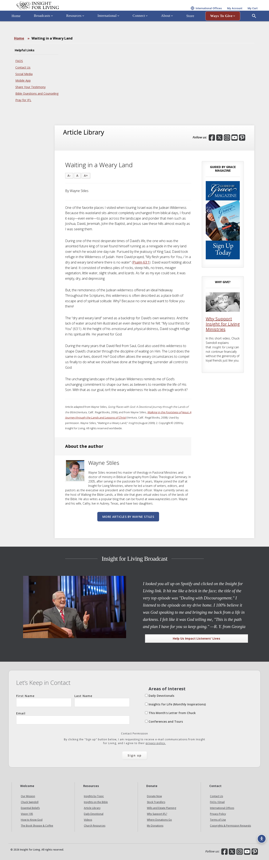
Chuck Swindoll (29, 802)
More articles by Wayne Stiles (128, 517)
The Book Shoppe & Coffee (37, 825)
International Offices (222, 808)
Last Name (102, 700)
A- (69, 176)
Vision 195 (27, 814)
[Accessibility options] (260, 836)
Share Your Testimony (30, 87)
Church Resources (94, 825)
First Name (43, 700)
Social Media (24, 74)
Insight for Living (58, 11)
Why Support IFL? (157, 814)
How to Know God (31, 820)
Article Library (92, 808)
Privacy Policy (218, 814)
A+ (86, 176)
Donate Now (154, 796)
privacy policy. (156, 743)
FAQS (19, 61)
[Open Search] (254, 28)
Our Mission (28, 796)
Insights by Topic (94, 796)
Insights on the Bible (96, 802)
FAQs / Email (217, 802)
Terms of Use (218, 820)
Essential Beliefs (30, 808)
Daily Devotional (93, 814)
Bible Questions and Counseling (36, 93)
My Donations (155, 825)
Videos (88, 820)
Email (73, 717)
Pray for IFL (23, 100)
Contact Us (22, 67)
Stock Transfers (156, 802)
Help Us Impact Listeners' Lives (196, 638)
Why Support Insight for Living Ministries (223, 324)
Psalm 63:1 (141, 262)
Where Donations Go (159, 820)
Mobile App (23, 80)
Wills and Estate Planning (161, 808)
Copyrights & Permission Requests (230, 825)
